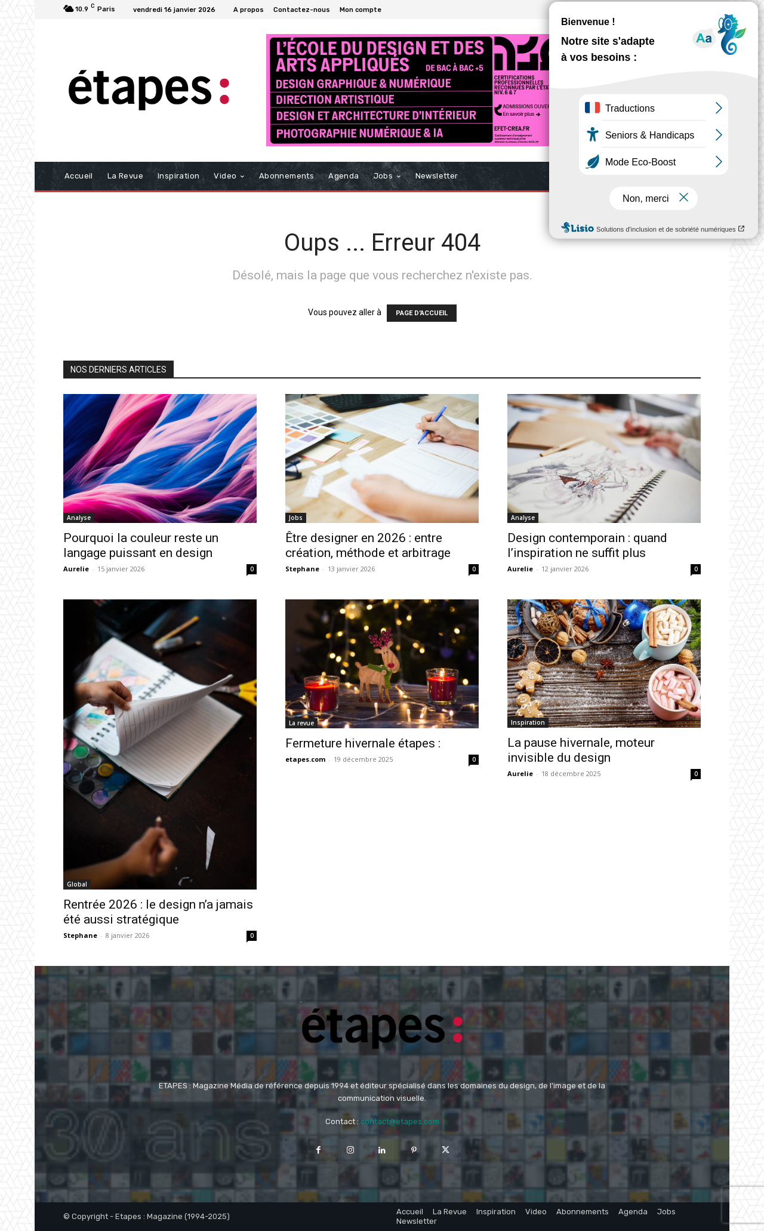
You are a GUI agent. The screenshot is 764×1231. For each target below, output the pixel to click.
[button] (687, 176)
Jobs (296, 517)
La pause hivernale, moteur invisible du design (581, 750)
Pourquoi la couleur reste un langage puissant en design (140, 545)
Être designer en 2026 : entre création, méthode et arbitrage (368, 545)
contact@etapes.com (400, 1121)
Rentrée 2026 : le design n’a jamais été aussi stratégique (158, 912)
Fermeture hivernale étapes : (362, 743)
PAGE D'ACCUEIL (422, 313)
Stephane (302, 568)
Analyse (79, 517)
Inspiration (528, 722)
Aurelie (76, 568)
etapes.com (305, 759)
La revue (301, 723)
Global (77, 884)
